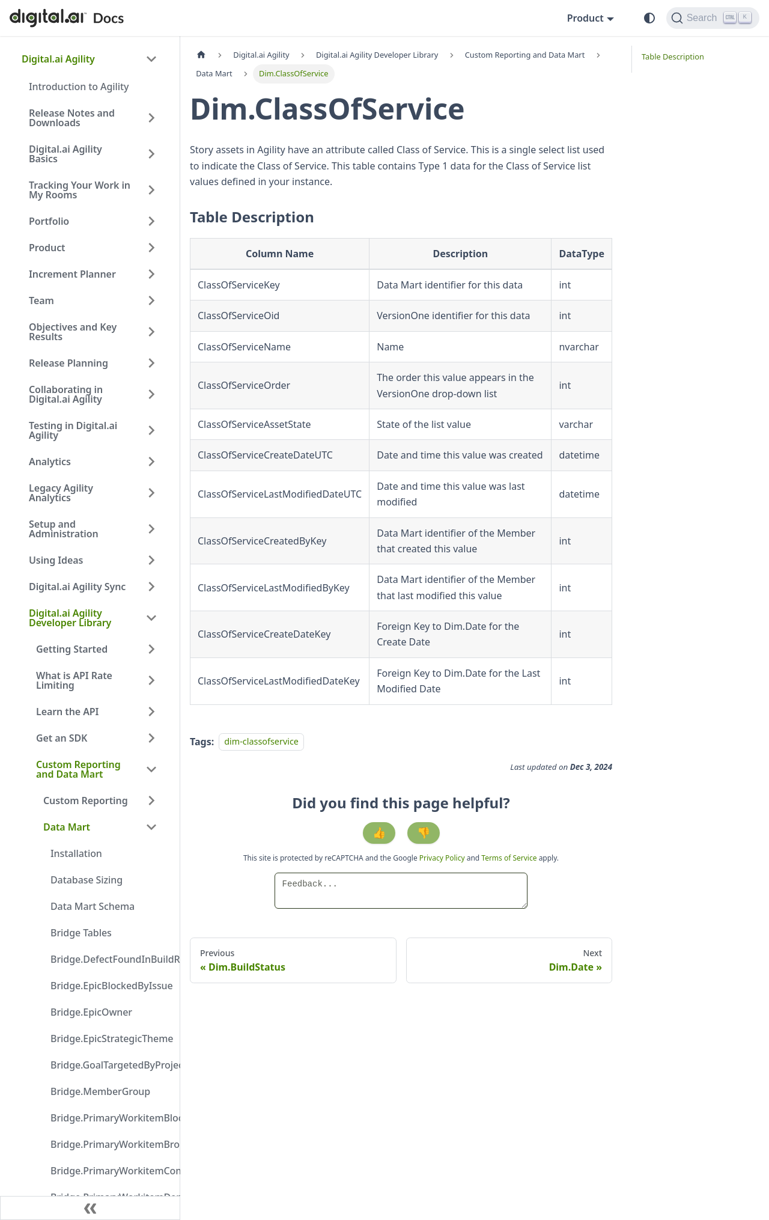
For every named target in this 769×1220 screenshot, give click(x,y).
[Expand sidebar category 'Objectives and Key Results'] (151, 332)
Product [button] (585, 18)
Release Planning (68, 363)
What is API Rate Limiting (74, 680)
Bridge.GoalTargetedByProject (107, 1065)
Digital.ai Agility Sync (77, 586)
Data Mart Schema (92, 906)
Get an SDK (61, 738)
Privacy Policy (443, 858)
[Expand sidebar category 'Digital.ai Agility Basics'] (151, 154)
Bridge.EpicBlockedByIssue (107, 985)
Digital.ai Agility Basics (65, 153)
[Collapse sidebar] (90, 1208)
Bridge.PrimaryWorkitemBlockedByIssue (107, 1117)
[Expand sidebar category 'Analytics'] (151, 462)
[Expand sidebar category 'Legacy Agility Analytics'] (151, 493)
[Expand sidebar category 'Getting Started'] (151, 649)
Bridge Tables (81, 932)
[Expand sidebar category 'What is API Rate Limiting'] (151, 680)
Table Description (673, 56)
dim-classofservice (261, 742)
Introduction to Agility (79, 86)
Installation (76, 853)
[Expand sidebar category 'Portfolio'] (151, 221)
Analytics (50, 461)
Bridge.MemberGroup (100, 1091)
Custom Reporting (85, 800)
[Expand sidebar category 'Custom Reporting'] (151, 800)
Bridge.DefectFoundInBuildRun (107, 959)
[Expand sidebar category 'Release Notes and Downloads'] (151, 118)
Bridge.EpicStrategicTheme (107, 1038)
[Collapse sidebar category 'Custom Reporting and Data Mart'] (151, 769)
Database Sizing (86, 879)
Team (41, 300)
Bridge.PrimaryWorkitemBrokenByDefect (107, 1144)
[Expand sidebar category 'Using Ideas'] (151, 560)
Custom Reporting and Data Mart (78, 769)
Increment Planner (72, 274)
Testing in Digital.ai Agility (73, 430)
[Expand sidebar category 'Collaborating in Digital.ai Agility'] (151, 394)
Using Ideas (56, 560)
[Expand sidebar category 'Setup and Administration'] (151, 529)
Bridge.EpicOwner (91, 1012)
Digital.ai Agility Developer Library (70, 617)
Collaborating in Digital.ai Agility (66, 394)
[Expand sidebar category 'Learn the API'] (151, 712)
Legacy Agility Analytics (61, 492)
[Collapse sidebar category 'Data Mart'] (151, 827)
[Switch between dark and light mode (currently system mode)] (649, 18)
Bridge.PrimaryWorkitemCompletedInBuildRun (107, 1170)
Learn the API (67, 711)
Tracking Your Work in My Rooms (79, 189)
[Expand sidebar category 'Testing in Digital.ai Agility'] (151, 430)
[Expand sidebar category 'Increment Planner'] (151, 274)
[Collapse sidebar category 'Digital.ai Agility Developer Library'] (151, 618)
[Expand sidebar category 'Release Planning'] (151, 363)
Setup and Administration (64, 528)
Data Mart (66, 827)
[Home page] (201, 55)
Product (47, 247)
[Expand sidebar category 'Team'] (151, 300)
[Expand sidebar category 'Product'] (151, 248)
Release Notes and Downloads (72, 117)
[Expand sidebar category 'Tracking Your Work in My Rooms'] (151, 190)
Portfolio (49, 221)
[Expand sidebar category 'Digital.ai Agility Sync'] (151, 587)
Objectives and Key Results (73, 331)
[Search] (712, 18)
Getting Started (72, 649)
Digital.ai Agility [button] (58, 59)
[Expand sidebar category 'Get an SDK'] (151, 738)
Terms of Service (508, 858)
